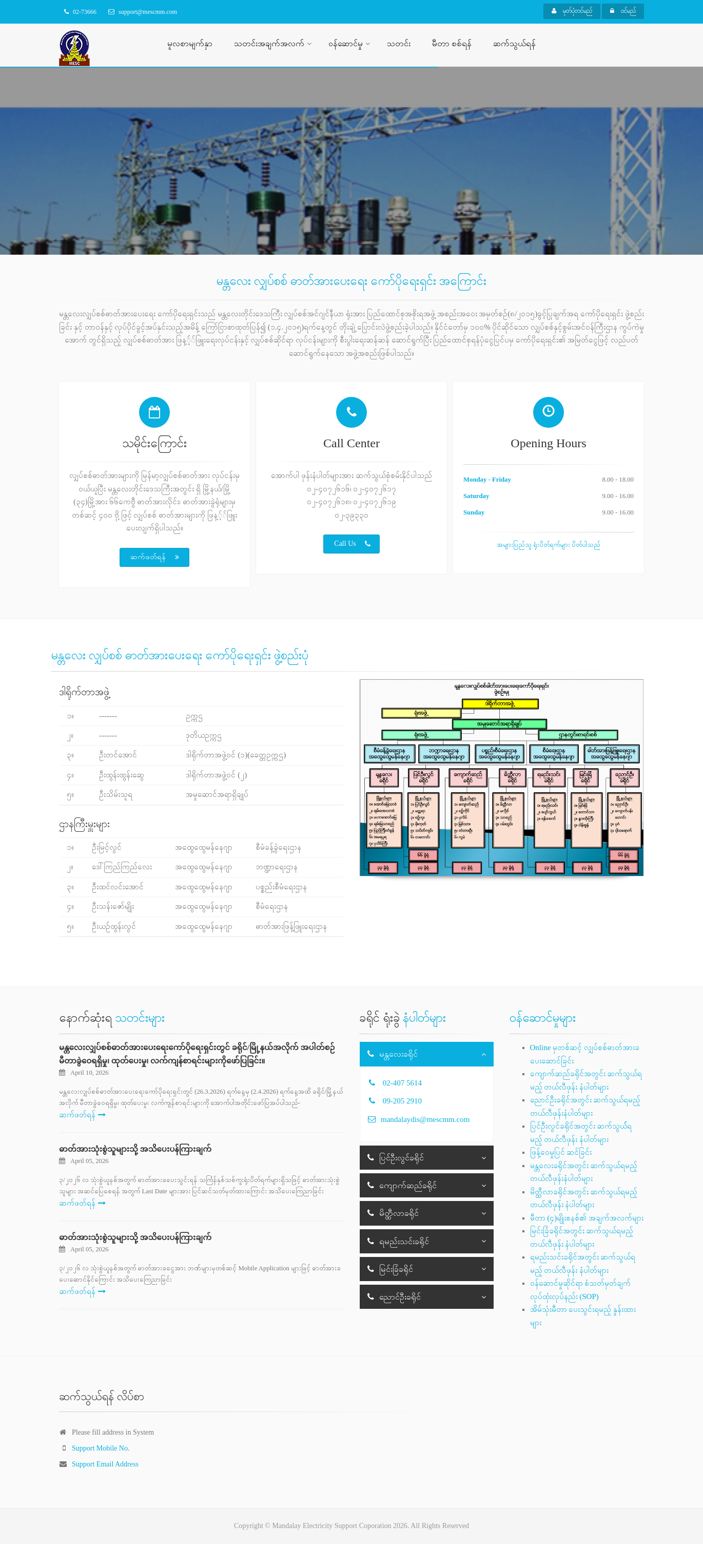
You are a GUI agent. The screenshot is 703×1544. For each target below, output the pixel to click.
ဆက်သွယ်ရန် (514, 43)
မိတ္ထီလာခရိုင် (393, 1213)
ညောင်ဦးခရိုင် (394, 1296)
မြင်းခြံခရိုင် (390, 1269)
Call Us (352, 543)
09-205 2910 (402, 1101)
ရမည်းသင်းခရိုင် (398, 1241)
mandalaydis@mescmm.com (425, 1119)
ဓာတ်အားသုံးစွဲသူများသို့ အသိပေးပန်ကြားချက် (135, 1149)
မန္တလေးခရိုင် (392, 1054)
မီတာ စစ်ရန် (452, 43)
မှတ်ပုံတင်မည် (572, 10)
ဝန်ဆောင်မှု (345, 43)
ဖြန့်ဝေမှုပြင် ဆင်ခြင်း (561, 1152)
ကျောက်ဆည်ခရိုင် (402, 1185)
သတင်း (399, 43)
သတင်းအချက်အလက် (269, 43)
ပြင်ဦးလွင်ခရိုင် (395, 1157)
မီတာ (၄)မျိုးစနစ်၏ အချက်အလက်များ (587, 1218)
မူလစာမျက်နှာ (189, 43)
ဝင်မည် (623, 10)
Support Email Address (105, 1464)
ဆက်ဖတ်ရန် (155, 557)
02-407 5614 (402, 1083)
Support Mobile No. (100, 1448)
